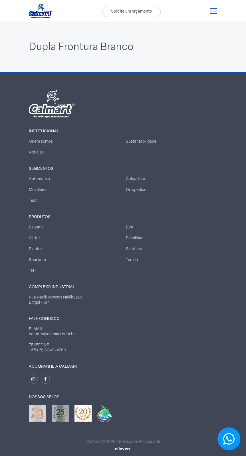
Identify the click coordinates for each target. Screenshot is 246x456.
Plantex (36, 249)
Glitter (34, 238)
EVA (130, 227)
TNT (32, 271)
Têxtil (33, 201)
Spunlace (37, 260)
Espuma (36, 227)
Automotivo (39, 179)
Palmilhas (134, 238)
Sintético (134, 249)
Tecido (132, 260)
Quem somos (41, 142)
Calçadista (135, 179)
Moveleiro (38, 190)
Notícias (36, 152)
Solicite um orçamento (131, 11)
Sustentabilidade (141, 142)
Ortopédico (136, 190)
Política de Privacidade (139, 442)
